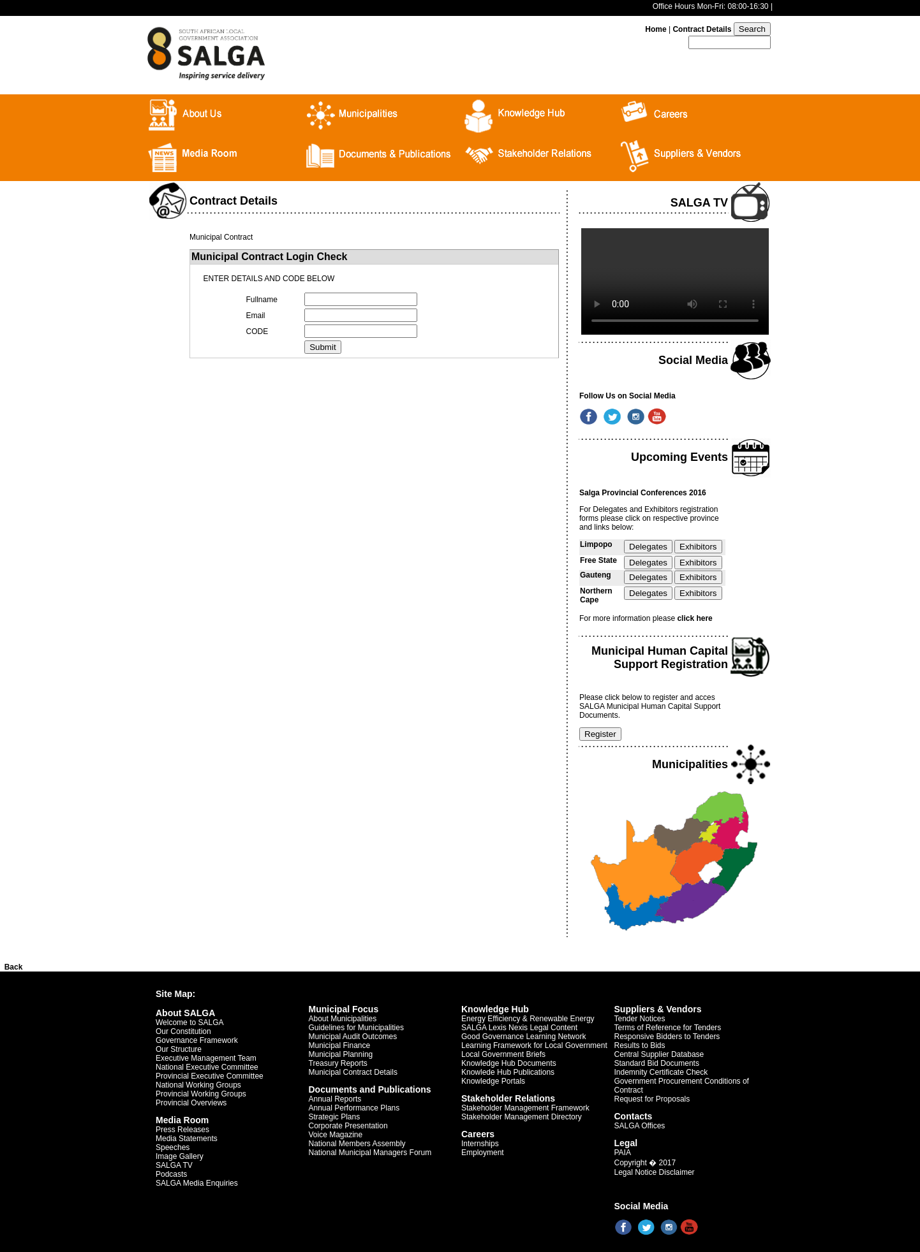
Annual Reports (335, 1099)
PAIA (622, 1152)
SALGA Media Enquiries (197, 1183)
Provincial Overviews (191, 1102)
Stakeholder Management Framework (525, 1107)
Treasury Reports (338, 1063)
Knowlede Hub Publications (507, 1072)
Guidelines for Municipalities (356, 1027)
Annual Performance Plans (354, 1107)
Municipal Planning (341, 1054)
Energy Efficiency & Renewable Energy (528, 1018)
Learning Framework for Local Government (534, 1045)
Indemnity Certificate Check (661, 1072)
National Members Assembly (357, 1143)
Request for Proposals (652, 1099)
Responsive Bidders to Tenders (667, 1036)
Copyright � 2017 (645, 1162)
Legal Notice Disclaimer (654, 1172)
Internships (480, 1143)
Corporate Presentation (348, 1125)
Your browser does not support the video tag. (675, 281)
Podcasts (171, 1174)
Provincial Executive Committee (209, 1076)
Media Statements (187, 1138)
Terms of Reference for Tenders (668, 1027)
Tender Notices (639, 1018)
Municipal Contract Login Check (269, 256)
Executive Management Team (206, 1058)
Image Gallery (180, 1156)
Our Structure (179, 1049)
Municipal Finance (340, 1045)
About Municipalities (343, 1018)
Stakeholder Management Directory (521, 1116)
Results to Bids (639, 1045)
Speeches (172, 1147)
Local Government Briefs (503, 1054)
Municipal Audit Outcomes (353, 1036)
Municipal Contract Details (353, 1072)
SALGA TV (174, 1165)
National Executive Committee (207, 1067)
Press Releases (182, 1129)
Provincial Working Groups (201, 1093)
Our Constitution (183, 1031)
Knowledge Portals (493, 1081)
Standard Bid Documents (656, 1063)
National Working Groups (198, 1085)
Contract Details (701, 29)
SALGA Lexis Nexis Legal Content (519, 1027)
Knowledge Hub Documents (508, 1063)
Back (13, 967)
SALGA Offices (639, 1125)
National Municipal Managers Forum (370, 1152)
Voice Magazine (336, 1134)
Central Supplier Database (659, 1054)
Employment (482, 1152)
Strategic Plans (334, 1116)
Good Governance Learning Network (523, 1036)
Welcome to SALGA (190, 1022)
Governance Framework (197, 1040)
